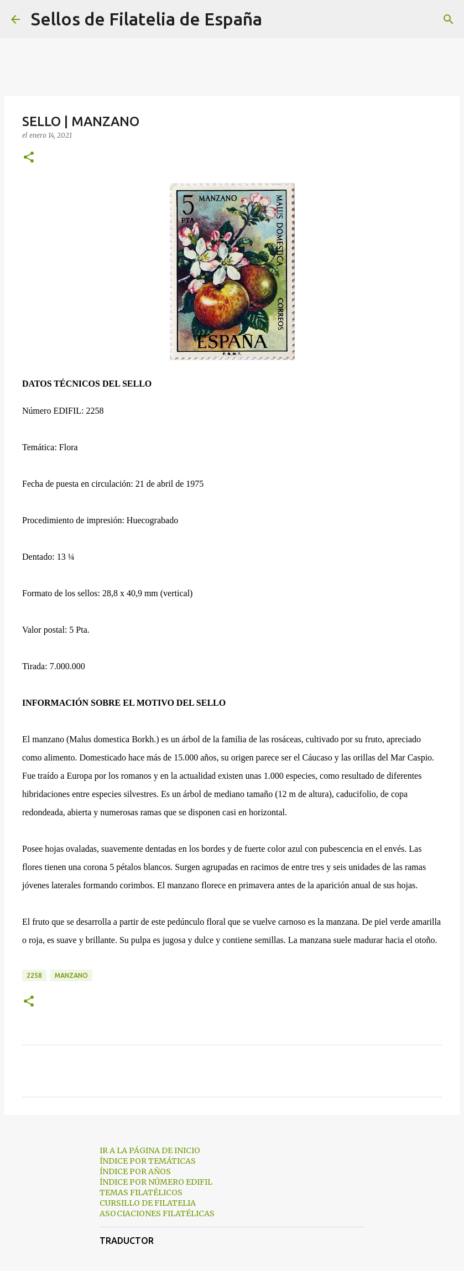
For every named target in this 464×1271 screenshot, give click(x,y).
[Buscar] (277, 19)
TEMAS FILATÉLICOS (141, 1192)
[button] (28, 157)
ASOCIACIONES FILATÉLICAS (157, 1213)
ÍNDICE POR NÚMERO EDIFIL (156, 1182)
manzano (71, 975)
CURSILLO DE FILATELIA (148, 1203)
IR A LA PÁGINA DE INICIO (150, 1150)
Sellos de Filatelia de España (146, 19)
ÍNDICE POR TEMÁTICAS (148, 1161)
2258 (34, 975)
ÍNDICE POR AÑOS (135, 1171)
